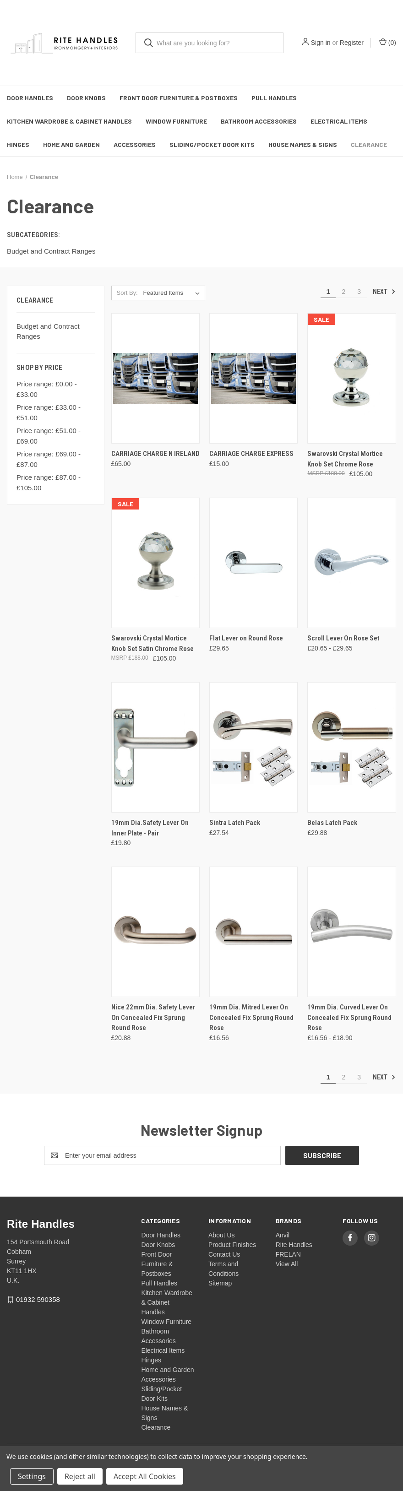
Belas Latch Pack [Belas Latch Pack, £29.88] (332, 823)
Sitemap (220, 1283)
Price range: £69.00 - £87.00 (48, 459)
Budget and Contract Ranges (48, 331)
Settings (32, 1476)
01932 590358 (38, 1299)
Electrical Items (338, 121)
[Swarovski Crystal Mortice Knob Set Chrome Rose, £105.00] (351, 378)
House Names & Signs (302, 144)
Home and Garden (71, 144)
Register (352, 42)
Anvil (282, 1235)
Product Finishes (232, 1244)
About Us (221, 1235)
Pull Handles (274, 98)
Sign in (321, 42)
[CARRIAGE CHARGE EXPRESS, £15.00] (253, 378)
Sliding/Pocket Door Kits (212, 144)
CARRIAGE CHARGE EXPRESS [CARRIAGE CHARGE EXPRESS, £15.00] (251, 454)
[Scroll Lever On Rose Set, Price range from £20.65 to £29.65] (351, 562)
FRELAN (288, 1254)
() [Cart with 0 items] (387, 42)
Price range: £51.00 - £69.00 (48, 436)
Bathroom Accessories (259, 121)
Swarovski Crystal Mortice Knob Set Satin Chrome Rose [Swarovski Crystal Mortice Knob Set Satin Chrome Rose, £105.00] (152, 643)
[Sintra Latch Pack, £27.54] (253, 747)
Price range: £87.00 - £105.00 (48, 482)
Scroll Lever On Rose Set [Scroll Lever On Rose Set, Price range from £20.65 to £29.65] (343, 638)
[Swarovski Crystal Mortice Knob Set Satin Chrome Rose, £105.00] (155, 562)
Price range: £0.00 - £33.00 (46, 389)
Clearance (369, 144)
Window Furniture (176, 121)
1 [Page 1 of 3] (328, 291)
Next (384, 291)
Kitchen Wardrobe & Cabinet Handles (69, 121)
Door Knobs (86, 98)
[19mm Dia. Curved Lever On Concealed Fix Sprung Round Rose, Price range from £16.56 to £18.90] (351, 931)
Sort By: (126, 292)
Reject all (80, 1476)
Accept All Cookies (145, 1476)
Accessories (135, 144)
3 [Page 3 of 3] (359, 291)
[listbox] (173, 293)
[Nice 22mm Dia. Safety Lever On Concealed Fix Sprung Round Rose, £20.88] (155, 931)
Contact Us (224, 1254)
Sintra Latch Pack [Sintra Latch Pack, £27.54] (234, 823)
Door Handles (30, 98)
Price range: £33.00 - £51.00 (48, 412)
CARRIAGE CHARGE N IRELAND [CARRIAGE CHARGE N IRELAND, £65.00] (155, 454)
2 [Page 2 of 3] (343, 291)
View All (287, 1264)
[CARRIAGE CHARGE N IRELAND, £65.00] (155, 378)
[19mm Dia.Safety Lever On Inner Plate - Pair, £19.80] (155, 747)
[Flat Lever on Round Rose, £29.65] (253, 562)
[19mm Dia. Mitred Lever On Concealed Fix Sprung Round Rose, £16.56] (253, 931)
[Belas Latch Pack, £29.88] (351, 747)
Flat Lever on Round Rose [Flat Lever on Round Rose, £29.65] (246, 638)
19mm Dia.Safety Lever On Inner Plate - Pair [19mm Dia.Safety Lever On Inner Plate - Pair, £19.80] (150, 828)
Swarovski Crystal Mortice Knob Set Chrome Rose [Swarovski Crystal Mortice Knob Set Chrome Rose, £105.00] (345, 459)
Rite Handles (294, 1244)
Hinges (18, 144)
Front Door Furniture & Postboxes (179, 98)
